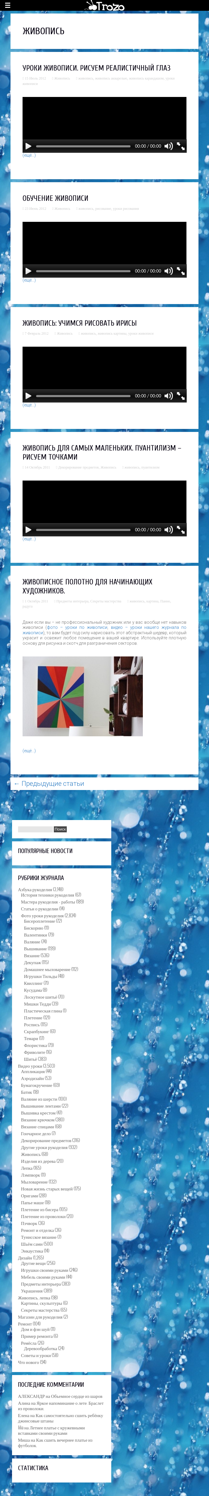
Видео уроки (30, 1065)
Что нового (28, 1362)
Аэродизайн (32, 1078)
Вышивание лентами (41, 1105)
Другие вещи (33, 1262)
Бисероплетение (39, 920)
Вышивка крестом (38, 1112)
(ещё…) (29, 155)
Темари (31, 1038)
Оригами (29, 1195)
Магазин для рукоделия (40, 1316)
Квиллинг (33, 982)
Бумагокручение (36, 1084)
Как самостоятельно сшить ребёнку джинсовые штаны (60, 1418)
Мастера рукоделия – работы (48, 901)
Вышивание (35, 948)
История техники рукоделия (47, 894)
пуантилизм (150, 467)
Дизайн (25, 1257)
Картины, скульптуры (41, 1302)
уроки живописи (141, 333)
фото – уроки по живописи (77, 627)
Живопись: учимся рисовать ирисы (80, 323)
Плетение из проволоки (43, 1216)
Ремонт (25, 1323)
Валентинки (35, 934)
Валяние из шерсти (39, 1098)
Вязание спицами (37, 1126)
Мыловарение (34, 1181)
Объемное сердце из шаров (77, 1395)
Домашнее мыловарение (47, 969)
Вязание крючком (37, 1119)
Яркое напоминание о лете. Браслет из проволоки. (61, 1405)
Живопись (62, 78)
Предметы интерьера (73, 601)
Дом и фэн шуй (35, 1329)
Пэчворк (29, 1223)
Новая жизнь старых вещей (47, 1188)
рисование (103, 209)
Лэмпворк (30, 1174)
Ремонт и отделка (37, 1229)
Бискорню (33, 927)
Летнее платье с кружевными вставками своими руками (51, 1430)
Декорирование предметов (78, 467)
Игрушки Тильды (40, 976)
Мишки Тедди (37, 1003)
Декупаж (32, 962)
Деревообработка (40, 1348)
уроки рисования (126, 209)
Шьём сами (32, 1243)
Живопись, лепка (34, 1297)
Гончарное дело (36, 1133)
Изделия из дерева (38, 1160)
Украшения (32, 1290)
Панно (165, 601)
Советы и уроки (36, 1355)
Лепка (26, 1167)
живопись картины (112, 333)
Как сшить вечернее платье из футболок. (55, 1442)
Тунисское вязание (39, 1236)
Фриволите (34, 1051)
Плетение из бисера (39, 1209)
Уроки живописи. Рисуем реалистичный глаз (97, 68)
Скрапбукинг (36, 1031)
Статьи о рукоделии (39, 908)
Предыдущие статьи (49, 783)
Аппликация (33, 1071)
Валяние (32, 941)
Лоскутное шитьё (40, 996)
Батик (26, 1091)
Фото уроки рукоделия (42, 915)
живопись (85, 78)
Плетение (33, 1017)
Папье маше (32, 1202)
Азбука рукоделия (35, 889)
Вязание (32, 955)
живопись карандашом (146, 78)
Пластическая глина (43, 1010)
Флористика (35, 1045)
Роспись (32, 1024)
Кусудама (33, 989)
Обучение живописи (55, 198)
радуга (28, 606)
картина (152, 601)
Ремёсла (29, 1342)
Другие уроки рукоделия (44, 1147)
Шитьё (30, 1058)
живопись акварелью (111, 78)
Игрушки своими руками (44, 1269)
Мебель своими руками (43, 1276)
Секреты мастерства (105, 601)
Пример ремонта (37, 1335)
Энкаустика (32, 1250)
